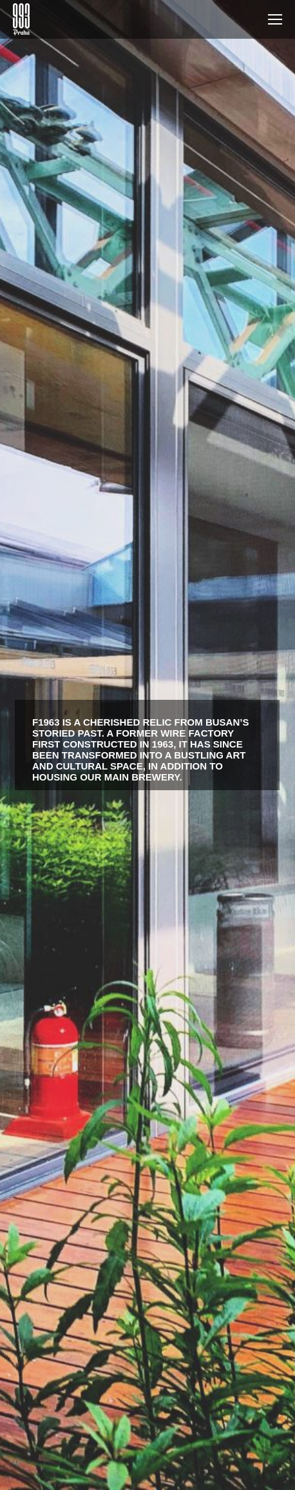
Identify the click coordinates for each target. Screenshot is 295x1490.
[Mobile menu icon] (275, 19)
